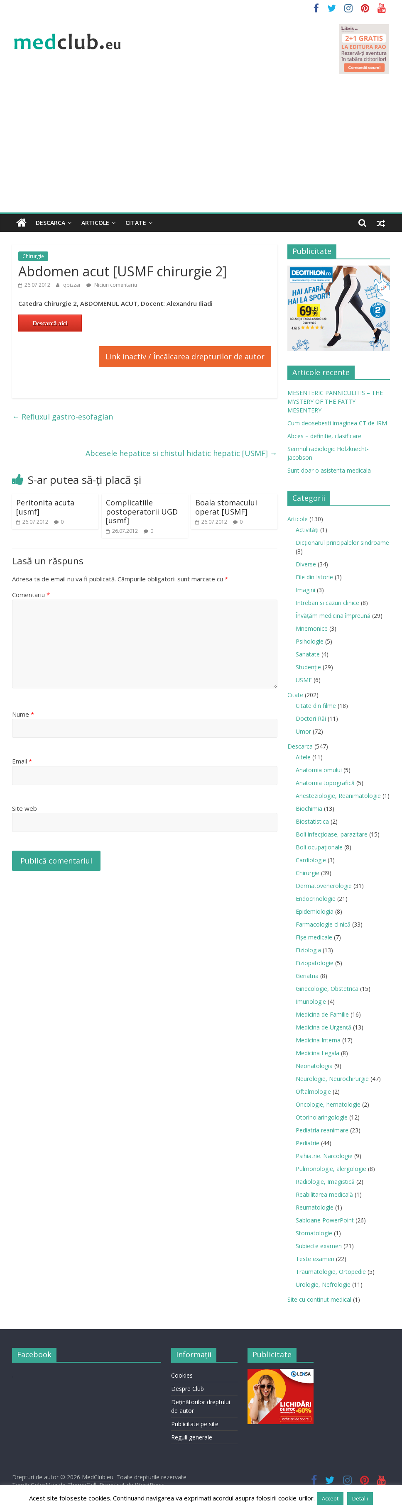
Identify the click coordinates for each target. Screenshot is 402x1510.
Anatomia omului (319, 770)
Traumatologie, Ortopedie (331, 1272)
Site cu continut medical (319, 1299)
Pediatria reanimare (322, 1130)
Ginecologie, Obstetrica (327, 989)
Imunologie (311, 1001)
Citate (135, 223)
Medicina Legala (317, 1053)
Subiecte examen (319, 1246)
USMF (304, 680)
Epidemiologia (314, 911)
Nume (23, 714)
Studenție (308, 667)
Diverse (306, 564)
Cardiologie (311, 860)
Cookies (182, 1375)
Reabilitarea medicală (324, 1194)
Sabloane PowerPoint (325, 1220)
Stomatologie (314, 1233)
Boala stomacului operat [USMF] (226, 507)
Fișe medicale (314, 937)
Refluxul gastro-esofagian (62, 416)
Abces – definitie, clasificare (324, 436)
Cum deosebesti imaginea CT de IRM (337, 423)
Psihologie (310, 641)
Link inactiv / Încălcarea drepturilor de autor (185, 356)
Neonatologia (314, 1066)
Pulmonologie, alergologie (331, 1169)
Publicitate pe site (194, 1423)
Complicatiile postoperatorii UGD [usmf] (142, 511)
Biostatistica (312, 821)
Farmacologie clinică (323, 924)
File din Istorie (314, 577)
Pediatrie (307, 1143)
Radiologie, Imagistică (325, 1182)
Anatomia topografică (325, 783)
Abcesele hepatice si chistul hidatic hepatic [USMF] (181, 453)
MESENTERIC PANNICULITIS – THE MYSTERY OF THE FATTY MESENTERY (335, 401)
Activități (307, 530)
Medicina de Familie (322, 1014)
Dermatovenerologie (324, 886)
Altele (303, 757)
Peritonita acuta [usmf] (45, 507)
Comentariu (31, 594)
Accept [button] (330, 1498)
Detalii (360, 1498)
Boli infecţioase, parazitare (332, 834)
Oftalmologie (313, 1091)
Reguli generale (191, 1437)
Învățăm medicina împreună (333, 616)
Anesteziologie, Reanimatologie (338, 796)
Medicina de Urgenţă (323, 1027)
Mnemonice (312, 628)
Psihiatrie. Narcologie (324, 1156)
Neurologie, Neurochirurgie (332, 1079)
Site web (24, 808)
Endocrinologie (316, 899)
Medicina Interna (318, 1040)
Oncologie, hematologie (328, 1104)
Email (22, 761)
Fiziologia (308, 950)
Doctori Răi (311, 718)
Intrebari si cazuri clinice (327, 603)
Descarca (50, 223)
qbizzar (72, 284)
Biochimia (309, 808)
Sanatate (308, 654)
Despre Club (187, 1388)
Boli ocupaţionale (319, 847)
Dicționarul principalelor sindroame (342, 542)
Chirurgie (33, 256)
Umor (303, 731)
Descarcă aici (49, 323)
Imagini (305, 590)
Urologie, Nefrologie (323, 1284)
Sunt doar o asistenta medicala (329, 470)
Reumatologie (314, 1207)
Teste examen (315, 1259)
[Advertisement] (201, 150)
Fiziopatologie (314, 963)
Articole (95, 223)
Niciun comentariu (111, 284)
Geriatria (307, 976)
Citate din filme (316, 706)
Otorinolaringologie (322, 1117)
